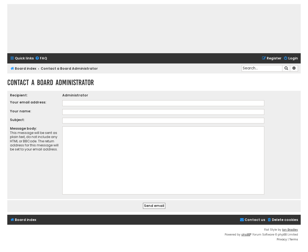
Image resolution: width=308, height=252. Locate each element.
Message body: (23, 128)
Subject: (17, 119)
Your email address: (28, 102)
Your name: (20, 111)
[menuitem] (41, 58)
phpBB (245, 235)
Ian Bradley (290, 230)
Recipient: (19, 95)
